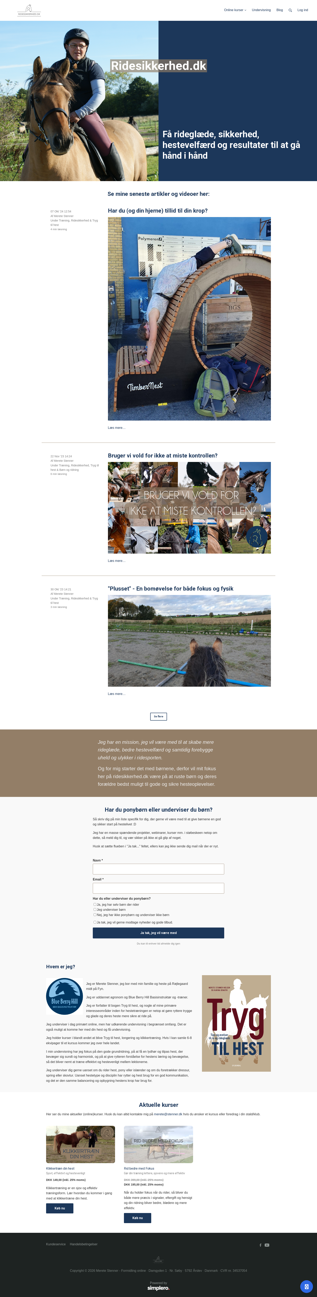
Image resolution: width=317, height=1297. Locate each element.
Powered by (108, 1286)
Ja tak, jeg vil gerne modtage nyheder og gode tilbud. (133, 922)
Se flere (158, 716)
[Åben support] (306, 1286)
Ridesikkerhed (80, 220)
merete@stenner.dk (168, 1114)
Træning (64, 220)
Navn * (98, 860)
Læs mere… (117, 427)
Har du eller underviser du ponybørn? (122, 898)
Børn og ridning (69, 469)
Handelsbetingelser (83, 1244)
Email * (98, 879)
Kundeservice (56, 1244)
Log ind (303, 10)
